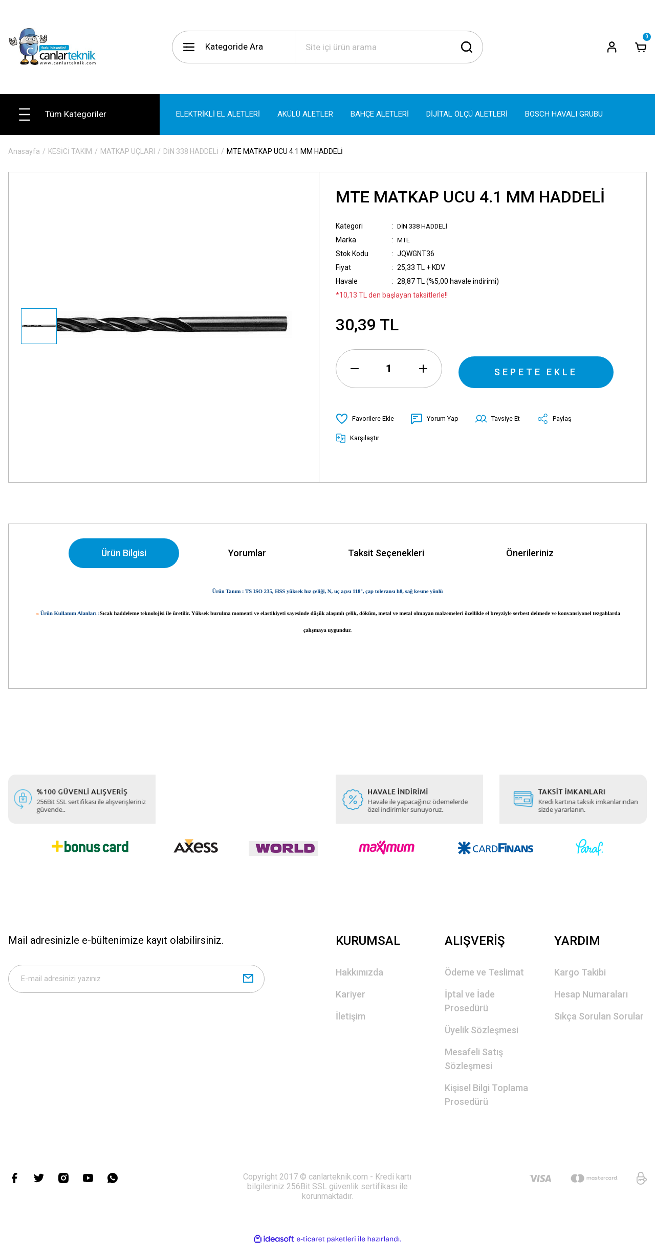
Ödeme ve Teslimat (484, 972)
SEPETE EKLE (536, 368)
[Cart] (641, 47)
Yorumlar (247, 553)
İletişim (350, 1016)
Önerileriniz (530, 553)
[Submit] (248, 981)
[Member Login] (612, 47)
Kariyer (350, 994)
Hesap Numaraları (591, 994)
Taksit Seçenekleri (386, 553)
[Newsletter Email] (136, 981)
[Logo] (56, 47)
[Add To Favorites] (367, 419)
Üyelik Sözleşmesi (481, 1030)
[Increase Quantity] (423, 369)
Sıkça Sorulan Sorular (599, 1016)
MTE (404, 240)
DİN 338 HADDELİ (424, 226)
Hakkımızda (359, 972)
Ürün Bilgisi (123, 553)
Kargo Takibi (580, 972)
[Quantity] (389, 369)
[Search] (389, 47)
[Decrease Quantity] (354, 369)
